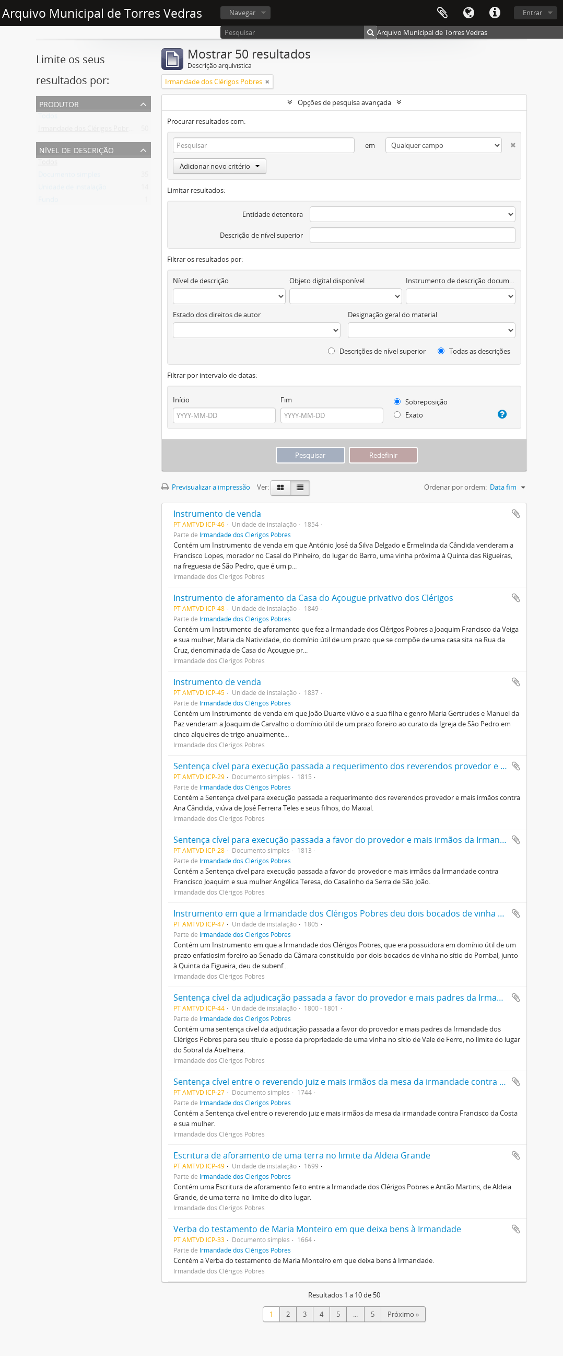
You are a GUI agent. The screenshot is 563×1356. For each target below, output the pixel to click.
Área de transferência (442, 13)
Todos (47, 118)
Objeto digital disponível (327, 280)
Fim (286, 399)
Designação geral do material (392, 314)
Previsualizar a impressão (205, 487)
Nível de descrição (76, 149)
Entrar (532, 12)
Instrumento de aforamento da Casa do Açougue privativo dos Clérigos (313, 598)
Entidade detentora (272, 214)
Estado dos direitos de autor (217, 314)
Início (181, 399)
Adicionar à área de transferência (516, 513)
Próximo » (403, 1314)
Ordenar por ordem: (455, 487)
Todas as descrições (474, 351)
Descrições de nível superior (377, 351)
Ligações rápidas (495, 13)
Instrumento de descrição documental (460, 280)
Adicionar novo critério (220, 166)
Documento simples (69, 176)
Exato (408, 415)
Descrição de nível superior (261, 235)
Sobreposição (421, 402)
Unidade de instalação (72, 189)
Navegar (242, 12)
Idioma (468, 13)
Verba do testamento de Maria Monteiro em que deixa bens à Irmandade (317, 1229)
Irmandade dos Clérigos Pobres (86, 130)
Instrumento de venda (217, 513)
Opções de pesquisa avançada (344, 102)
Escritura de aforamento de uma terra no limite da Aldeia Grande (301, 1155)
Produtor (59, 103)
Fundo (48, 201)
